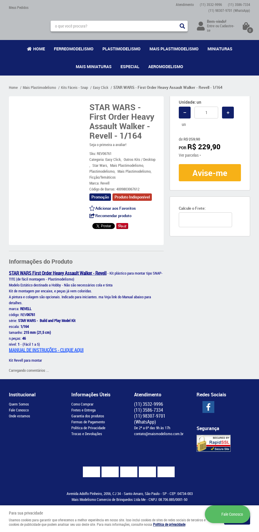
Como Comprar (82, 404)
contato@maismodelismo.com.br (159, 433)
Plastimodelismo (121, 49)
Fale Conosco (19, 410)
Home (39, 49)
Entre (211, 25)
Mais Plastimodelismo (174, 49)
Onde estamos (19, 416)
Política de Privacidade (88, 427)
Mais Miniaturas (94, 66)
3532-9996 (211, 4)
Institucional (22, 394)
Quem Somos (19, 404)
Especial (129, 66)
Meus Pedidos (18, 7)
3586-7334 (239, 4)
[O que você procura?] (182, 26)
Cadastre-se (220, 28)
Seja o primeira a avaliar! (107, 144)
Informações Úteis (90, 394)
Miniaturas (219, 49)
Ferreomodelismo (74, 49)
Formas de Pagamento (88, 421)
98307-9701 (229, 10)
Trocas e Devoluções (86, 433)
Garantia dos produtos (87, 416)
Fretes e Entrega (83, 410)
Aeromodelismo (165, 66)
